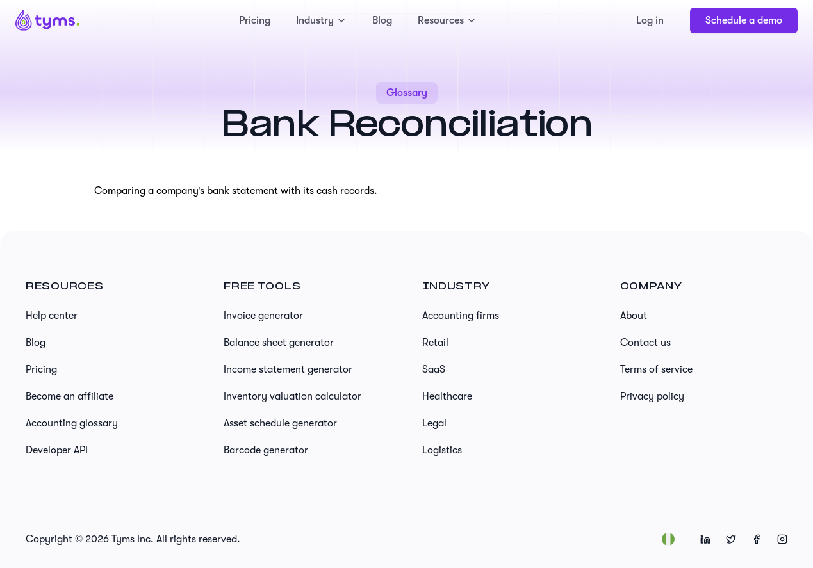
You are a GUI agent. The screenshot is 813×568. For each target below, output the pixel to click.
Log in (650, 20)
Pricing (254, 20)
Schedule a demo (743, 20)
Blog (382, 20)
